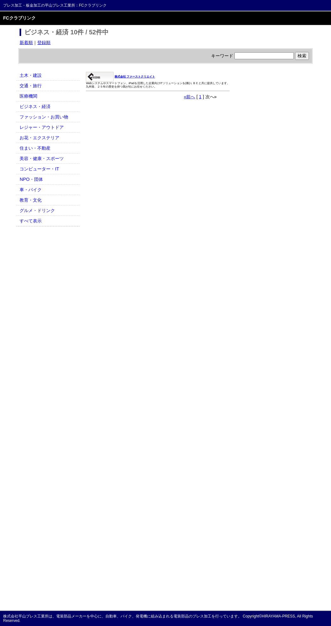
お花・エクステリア (39, 137)
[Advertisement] (48, 324)
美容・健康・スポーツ (42, 158)
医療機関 (28, 96)
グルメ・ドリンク (37, 210)
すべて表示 (31, 220)
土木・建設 (31, 75)
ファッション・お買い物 (44, 116)
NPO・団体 (31, 179)
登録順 (43, 42)
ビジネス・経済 (35, 106)
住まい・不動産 (35, 148)
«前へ (189, 96)
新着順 (26, 42)
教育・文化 (31, 200)
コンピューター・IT (39, 168)
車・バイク (31, 189)
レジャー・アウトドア (42, 127)
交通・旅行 (31, 85)
